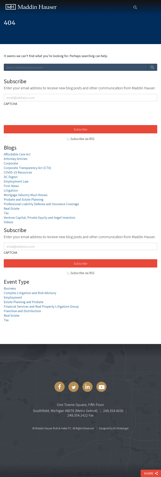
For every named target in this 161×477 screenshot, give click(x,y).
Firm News (11, 185)
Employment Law (16, 181)
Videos (8, 222)
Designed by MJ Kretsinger (114, 428)
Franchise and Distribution (22, 311)
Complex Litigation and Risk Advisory (30, 292)
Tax (6, 213)
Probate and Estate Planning (23, 199)
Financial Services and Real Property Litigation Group (41, 306)
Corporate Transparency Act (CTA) (27, 167)
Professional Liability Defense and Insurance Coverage (41, 204)
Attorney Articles (15, 158)
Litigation (11, 190)
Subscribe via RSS (80, 138)
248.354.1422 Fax (80, 415)
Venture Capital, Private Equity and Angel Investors (39, 217)
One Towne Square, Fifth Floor (80, 404)
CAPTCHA (10, 103)
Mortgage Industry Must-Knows (26, 195)
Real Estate (11, 208)
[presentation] (32, 114)
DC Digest (11, 176)
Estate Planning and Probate (23, 302)
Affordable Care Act (17, 154)
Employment (13, 297)
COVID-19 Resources (18, 172)
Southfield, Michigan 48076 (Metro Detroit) (65, 410)
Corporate (11, 163)
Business (10, 288)
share (151, 473)
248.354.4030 (113, 410)
